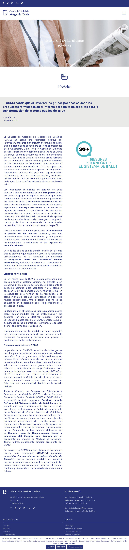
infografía (48, 193)
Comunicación (9, 535)
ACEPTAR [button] (51, 547)
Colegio (6, 526)
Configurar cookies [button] (75, 547)
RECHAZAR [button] (61, 547)
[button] (124, 13)
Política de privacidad (73, 529)
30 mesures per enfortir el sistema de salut (37, 143)
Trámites (6, 532)
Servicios (6, 529)
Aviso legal (69, 526)
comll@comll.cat (17, 503)
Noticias (15, 120)
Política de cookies (72, 535)
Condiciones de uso (73, 532)
